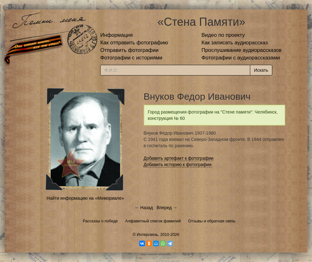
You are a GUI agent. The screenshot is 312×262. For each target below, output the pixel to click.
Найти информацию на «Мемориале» (85, 198)
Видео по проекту (223, 35)
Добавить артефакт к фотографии (179, 158)
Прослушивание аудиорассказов (241, 50)
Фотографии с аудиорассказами (240, 58)
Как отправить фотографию (134, 43)
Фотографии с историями (131, 58)
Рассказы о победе (100, 221)
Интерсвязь (147, 234)
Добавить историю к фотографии (178, 164)
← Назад (144, 207)
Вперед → (167, 207)
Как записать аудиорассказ (234, 43)
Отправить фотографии (129, 50)
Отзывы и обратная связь (211, 221)
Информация (116, 35)
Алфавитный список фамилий (153, 221)
